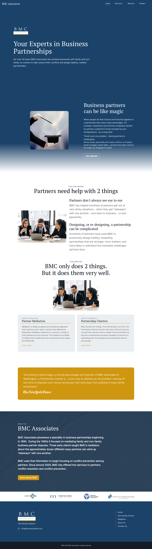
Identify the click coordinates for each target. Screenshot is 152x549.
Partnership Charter (125, 516)
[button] (119, 4)
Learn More (26, 345)
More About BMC (28, 478)
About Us (131, 3)
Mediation (121, 519)
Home (107, 3)
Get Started (92, 156)
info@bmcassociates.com (31, 528)
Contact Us (121, 526)
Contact (142, 3)
